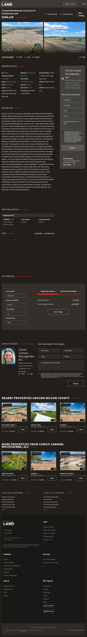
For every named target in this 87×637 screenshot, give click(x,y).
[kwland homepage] (8, 523)
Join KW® (46, 586)
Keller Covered (49, 559)
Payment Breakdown (48, 291)
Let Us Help (58, 312)
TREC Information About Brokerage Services (12, 538)
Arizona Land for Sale (8, 502)
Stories (46, 599)
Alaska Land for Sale (7, 499)
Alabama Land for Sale (8, 497)
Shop (45, 602)
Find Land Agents (49, 530)
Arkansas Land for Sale (8, 504)
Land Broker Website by (75, 630)
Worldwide (7, 569)
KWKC (45, 596)
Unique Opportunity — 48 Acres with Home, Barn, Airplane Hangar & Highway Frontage (68, 425)
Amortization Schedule (68, 291)
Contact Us (47, 540)
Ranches (5, 93)
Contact (6, 572)
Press (5, 559)
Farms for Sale (48, 499)
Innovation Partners (11, 566)
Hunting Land (11, 90)
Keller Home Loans (50, 563)
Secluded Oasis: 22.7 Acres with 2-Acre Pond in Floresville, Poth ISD (9, 425)
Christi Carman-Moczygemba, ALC (46, 76)
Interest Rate (10, 318)
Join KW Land (48, 537)
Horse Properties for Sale (51, 504)
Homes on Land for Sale (50, 502)
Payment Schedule (12, 300)
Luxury (6, 596)
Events (45, 589)
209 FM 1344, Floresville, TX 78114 (37, 425)
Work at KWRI (8, 563)
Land (5, 592)
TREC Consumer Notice (8, 540)
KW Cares (46, 592)
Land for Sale (48, 527)
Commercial (8, 589)
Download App (9, 586)
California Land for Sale (8, 507)
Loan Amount (10, 291)
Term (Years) (10, 309)
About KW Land (49, 533)
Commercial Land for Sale (51, 497)
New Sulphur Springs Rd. (7, 474)
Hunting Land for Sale (50, 507)
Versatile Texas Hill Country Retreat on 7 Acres (66, 474)
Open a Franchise (10, 575)
